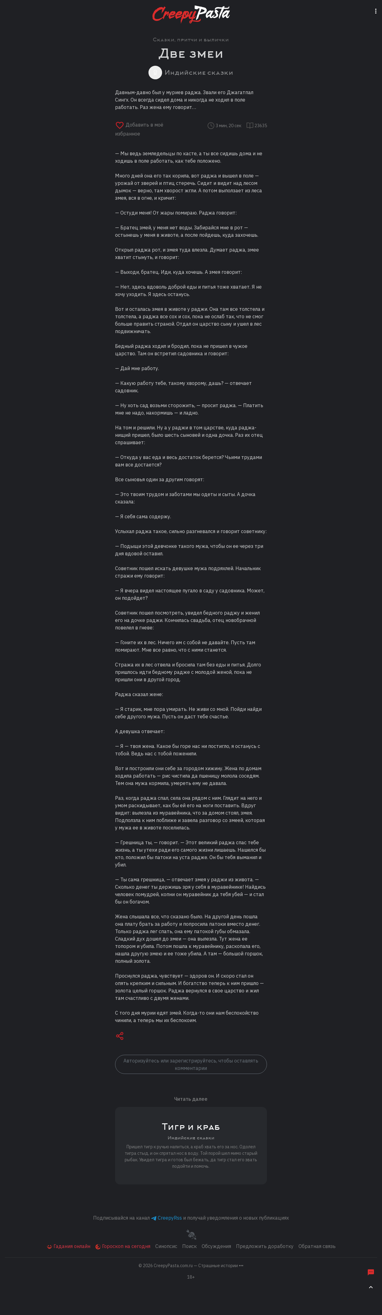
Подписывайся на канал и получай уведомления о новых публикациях (191, 1218)
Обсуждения (216, 1246)
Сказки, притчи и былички (191, 40)
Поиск (189, 1246)
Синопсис (166, 1246)
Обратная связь (317, 1246)
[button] (119, 1036)
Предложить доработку (265, 1246)
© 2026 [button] (191, 1265)
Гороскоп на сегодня (122, 1246)
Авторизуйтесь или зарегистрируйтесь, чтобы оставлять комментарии (190, 1064)
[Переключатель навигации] (377, 10)
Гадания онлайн (68, 1246)
